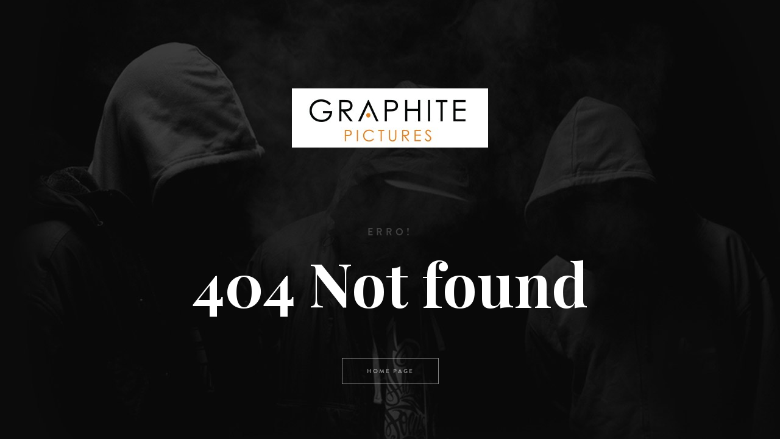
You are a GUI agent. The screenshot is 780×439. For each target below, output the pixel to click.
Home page (390, 371)
